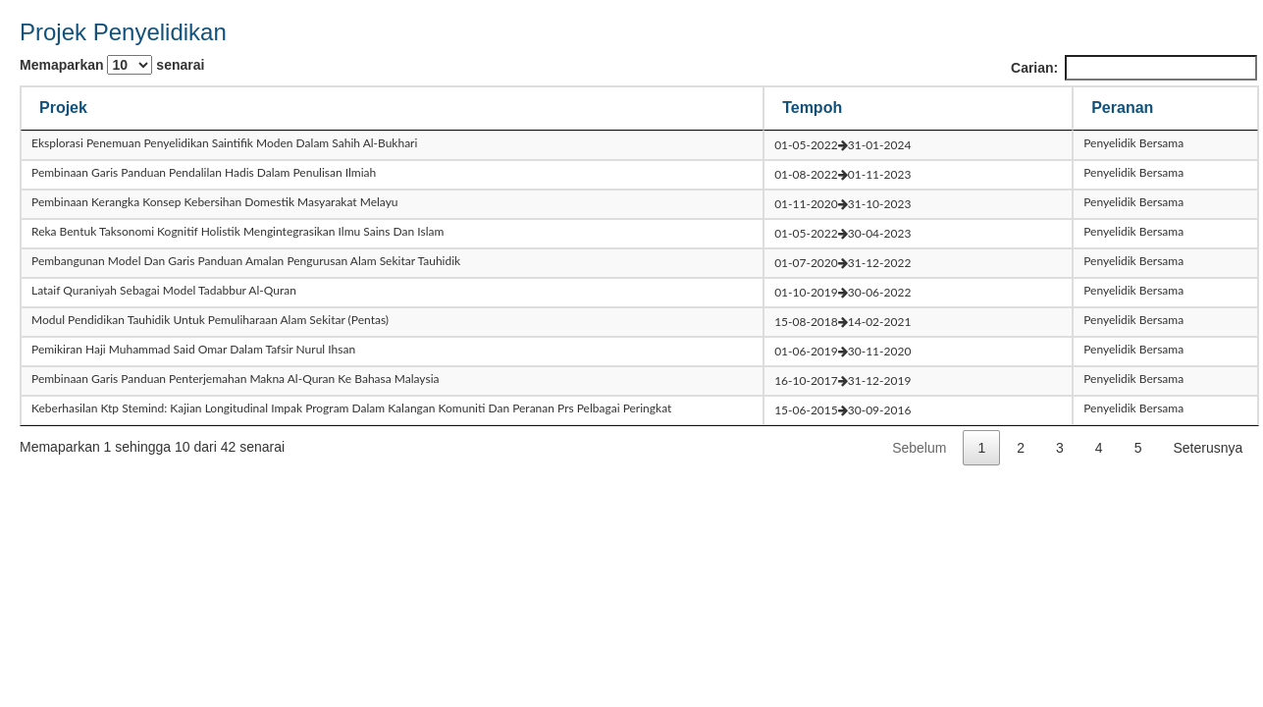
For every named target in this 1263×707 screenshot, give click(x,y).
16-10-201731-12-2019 (842, 380)
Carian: (1134, 68)
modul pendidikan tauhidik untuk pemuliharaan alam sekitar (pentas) (210, 319)
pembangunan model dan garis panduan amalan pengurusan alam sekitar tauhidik (245, 260)
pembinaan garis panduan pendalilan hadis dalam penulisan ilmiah (203, 172)
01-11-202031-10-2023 (842, 203)
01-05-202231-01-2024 (842, 144)
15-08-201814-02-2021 (842, 321)
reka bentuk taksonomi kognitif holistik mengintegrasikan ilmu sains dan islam (237, 231)
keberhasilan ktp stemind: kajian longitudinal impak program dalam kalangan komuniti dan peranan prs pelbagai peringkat (351, 408)
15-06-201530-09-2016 (842, 410)
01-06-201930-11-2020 (842, 351)
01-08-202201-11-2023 (842, 174)
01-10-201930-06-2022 (842, 292)
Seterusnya (1207, 448)
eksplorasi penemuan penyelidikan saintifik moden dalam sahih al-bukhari (224, 143)
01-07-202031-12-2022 (842, 262)
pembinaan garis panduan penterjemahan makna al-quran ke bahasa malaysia (235, 378)
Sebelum (919, 448)
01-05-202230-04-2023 (842, 233)
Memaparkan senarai (112, 65)
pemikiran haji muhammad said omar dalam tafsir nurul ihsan (193, 349)
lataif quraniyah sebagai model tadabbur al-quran (163, 290)
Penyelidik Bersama (1133, 143)
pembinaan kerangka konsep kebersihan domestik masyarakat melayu (214, 201)
